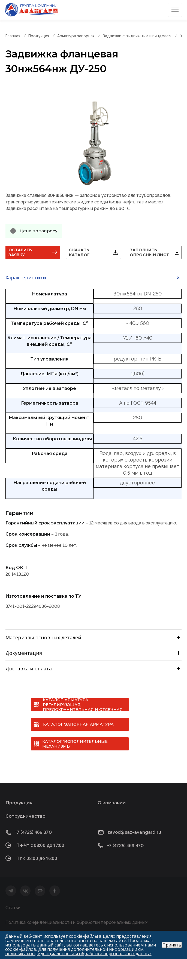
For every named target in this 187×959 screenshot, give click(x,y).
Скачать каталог (79, 252)
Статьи (12, 907)
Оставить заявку (20, 252)
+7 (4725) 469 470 (125, 845)
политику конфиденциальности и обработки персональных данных (78, 954)
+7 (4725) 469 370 (33, 832)
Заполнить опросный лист (149, 252)
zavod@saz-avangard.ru (134, 832)
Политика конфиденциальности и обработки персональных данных (76, 922)
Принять (171, 945)
